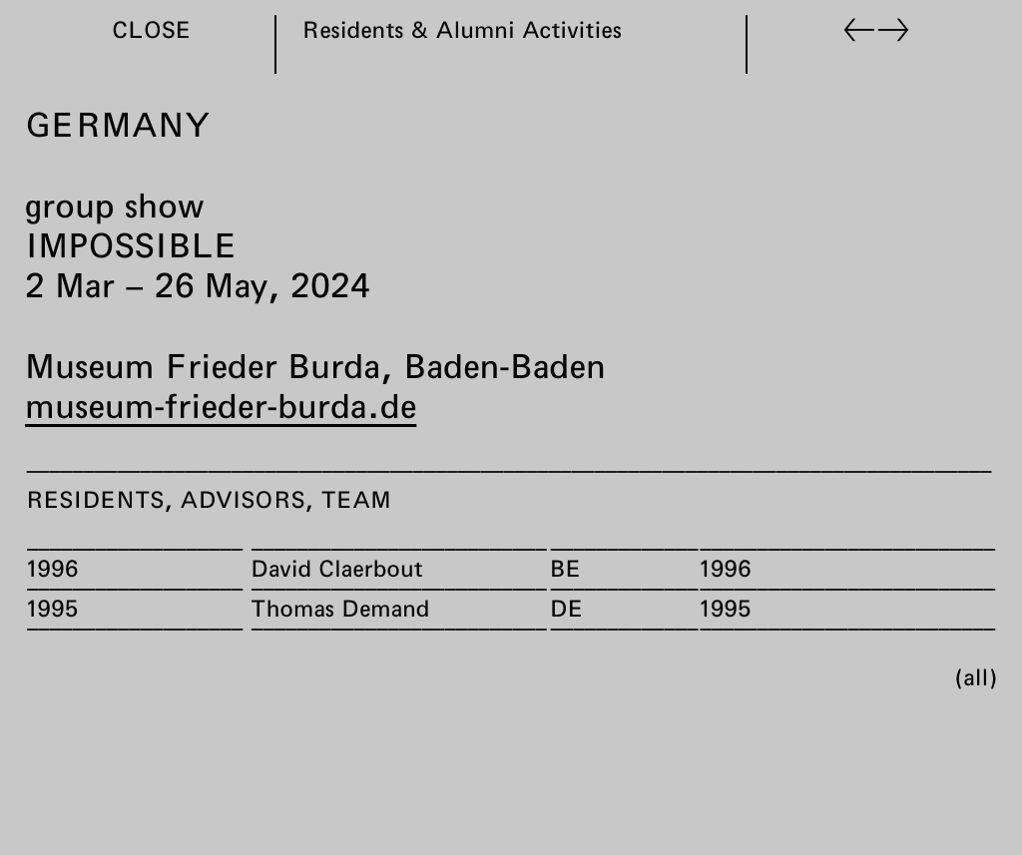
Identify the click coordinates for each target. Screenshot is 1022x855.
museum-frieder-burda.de (220, 405)
